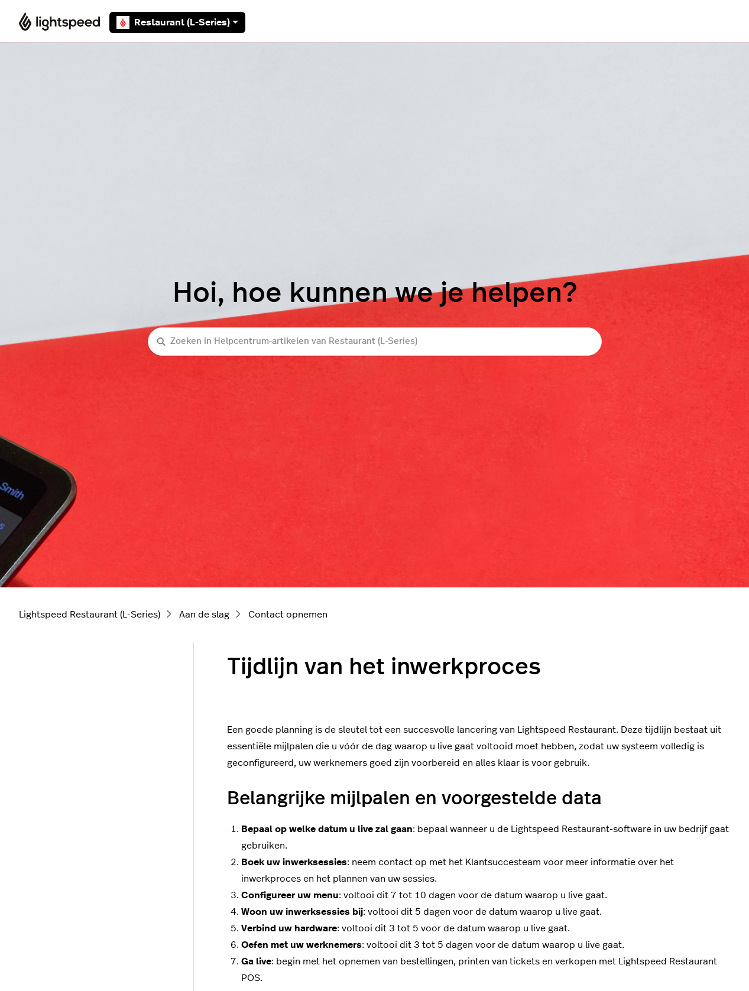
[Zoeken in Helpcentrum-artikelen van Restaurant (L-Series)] (375, 341)
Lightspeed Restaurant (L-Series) (89, 614)
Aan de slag (204, 614)
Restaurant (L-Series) (177, 22)
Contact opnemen (288, 614)
